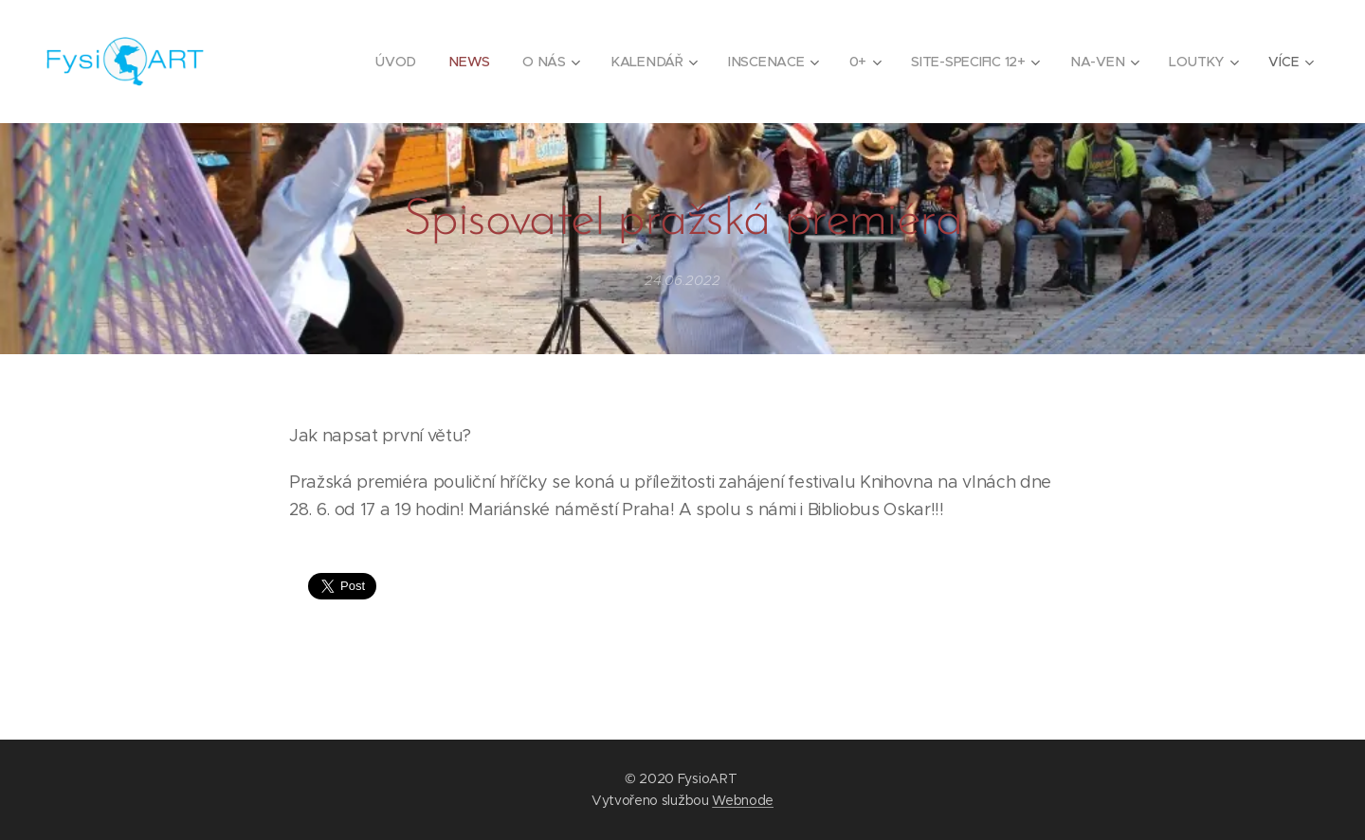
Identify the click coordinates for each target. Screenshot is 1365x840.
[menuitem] (399, 61)
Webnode (743, 800)
